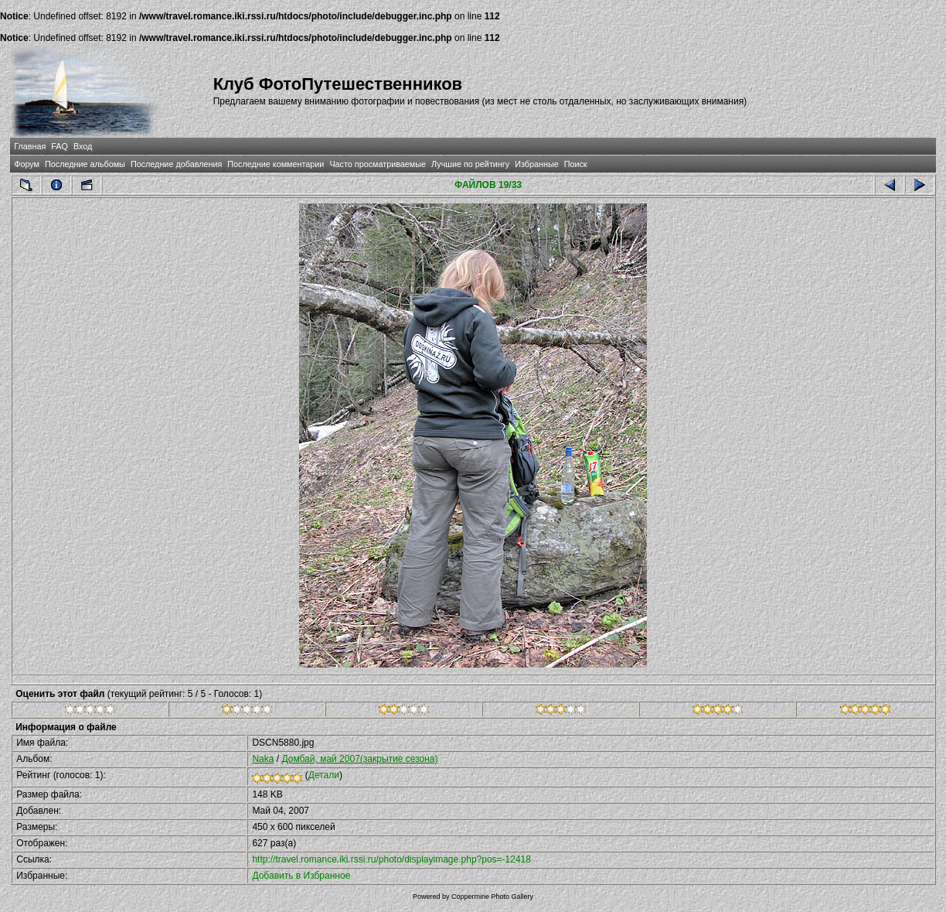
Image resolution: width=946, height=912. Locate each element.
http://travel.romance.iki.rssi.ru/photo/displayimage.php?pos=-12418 (391, 859)
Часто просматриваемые (377, 164)
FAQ (59, 146)
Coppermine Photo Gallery (492, 896)
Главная (30, 146)
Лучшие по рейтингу (470, 164)
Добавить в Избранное (301, 875)
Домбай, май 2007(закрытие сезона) (359, 758)
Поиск (575, 164)
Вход (82, 146)
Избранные (536, 164)
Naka (263, 758)
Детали (323, 775)
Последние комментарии (275, 164)
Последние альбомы (85, 164)
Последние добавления (176, 164)
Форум (26, 164)
